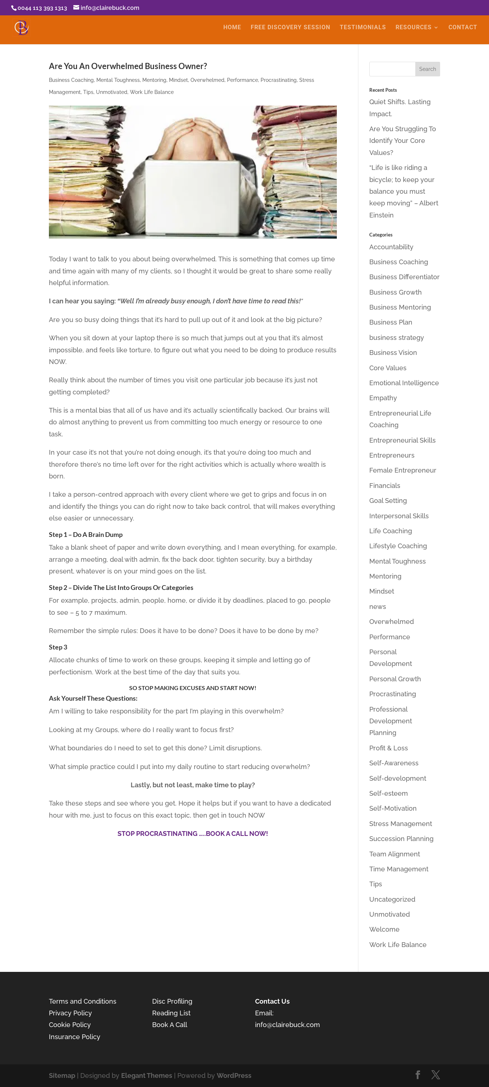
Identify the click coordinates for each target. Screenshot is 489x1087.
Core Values (388, 368)
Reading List (171, 1013)
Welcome (384, 929)
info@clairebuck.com (287, 1025)
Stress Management (400, 823)
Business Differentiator (404, 277)
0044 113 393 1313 (42, 7)
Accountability (391, 247)
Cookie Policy (70, 1025)
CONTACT (462, 28)
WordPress (234, 1075)
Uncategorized (392, 899)
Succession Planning (401, 838)
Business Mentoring (400, 307)
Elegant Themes (146, 1075)
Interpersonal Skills (399, 516)
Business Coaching (71, 80)
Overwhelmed (207, 80)
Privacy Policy (70, 1013)
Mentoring (154, 80)
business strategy (396, 337)
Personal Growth (395, 679)
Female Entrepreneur (402, 470)
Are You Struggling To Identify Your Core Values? (402, 140)
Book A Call (169, 1025)
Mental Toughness (118, 80)
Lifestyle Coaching (398, 546)
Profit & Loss (388, 748)
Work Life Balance (152, 92)
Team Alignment (394, 854)
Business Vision (393, 352)
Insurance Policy (74, 1037)
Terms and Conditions (82, 1001)
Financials (384, 485)
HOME (232, 28)
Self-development (397, 778)
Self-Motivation (393, 808)
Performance (242, 80)
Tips (88, 92)
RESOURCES (414, 28)
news (377, 606)
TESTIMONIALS (363, 28)
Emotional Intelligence (404, 383)
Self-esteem (388, 793)
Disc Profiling (173, 1001)
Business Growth (395, 292)
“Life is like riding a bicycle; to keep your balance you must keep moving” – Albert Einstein (403, 191)
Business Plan (390, 322)
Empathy (383, 398)
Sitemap (62, 1075)
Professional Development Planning (390, 721)
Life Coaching (390, 531)
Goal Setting (388, 500)
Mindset (178, 80)
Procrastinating (279, 80)
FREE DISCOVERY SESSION (290, 28)
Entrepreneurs (392, 455)
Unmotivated (111, 92)
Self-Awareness (394, 763)
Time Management (398, 869)
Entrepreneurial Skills (402, 440)
